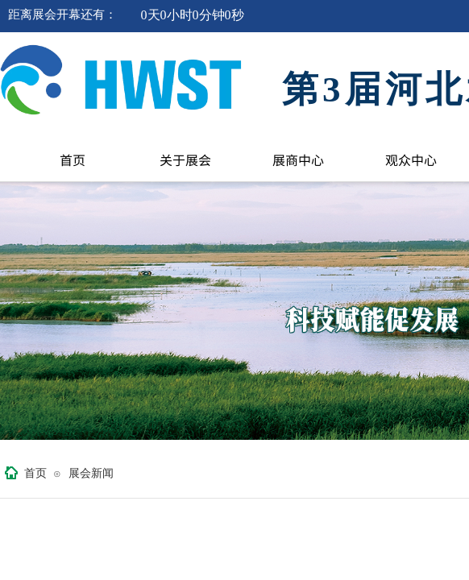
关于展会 (185, 159)
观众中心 (411, 159)
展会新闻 (91, 473)
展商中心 (298, 159)
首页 (72, 159)
